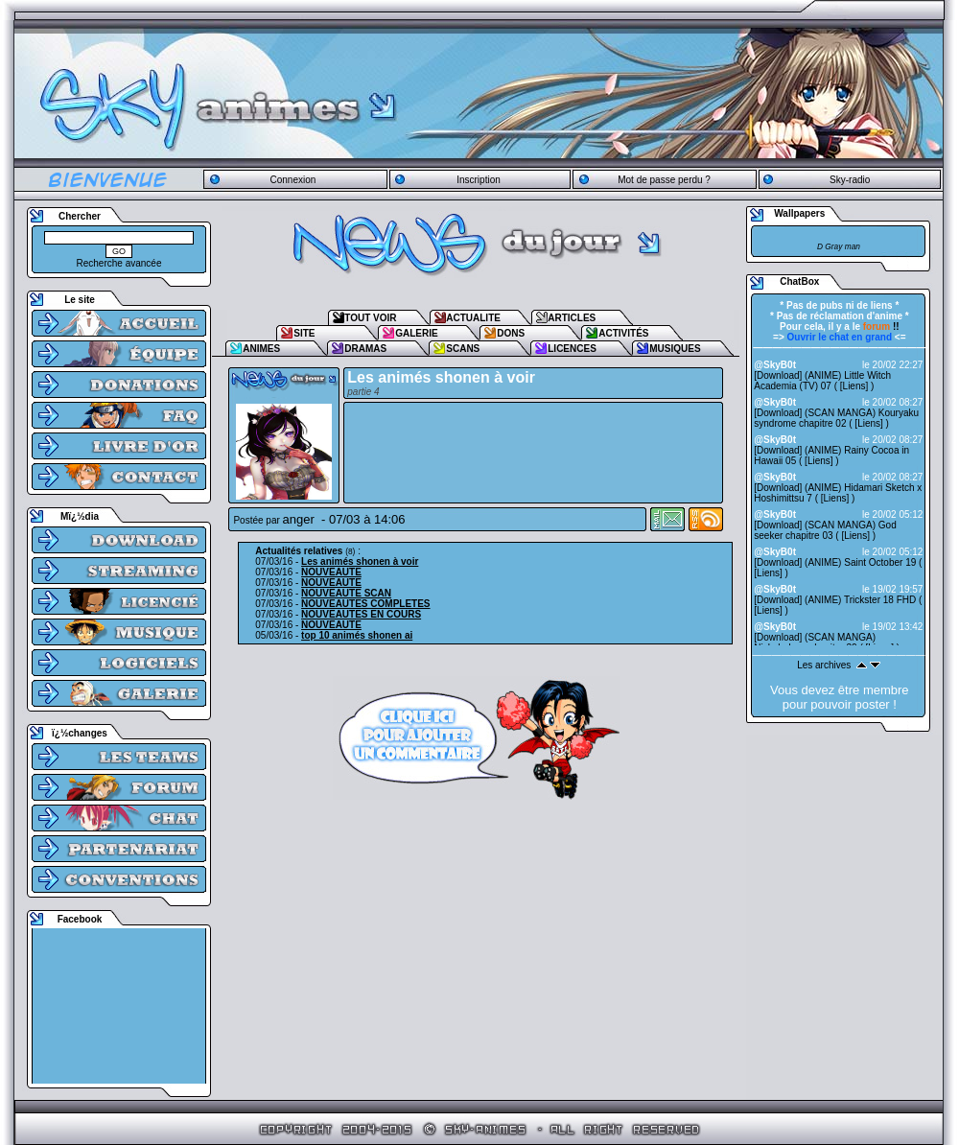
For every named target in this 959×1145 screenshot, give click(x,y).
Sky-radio (850, 180)
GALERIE (416, 333)
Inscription (478, 180)
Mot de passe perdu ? (664, 180)
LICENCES (572, 348)
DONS (511, 333)
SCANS (463, 348)
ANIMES (261, 348)
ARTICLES (572, 318)
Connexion (292, 180)
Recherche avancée (119, 263)
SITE (304, 333)
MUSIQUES (674, 348)
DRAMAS (365, 348)
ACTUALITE (473, 318)
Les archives (824, 665)
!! (881, 326)
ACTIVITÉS (623, 333)
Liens (854, 386)
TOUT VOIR (370, 318)
